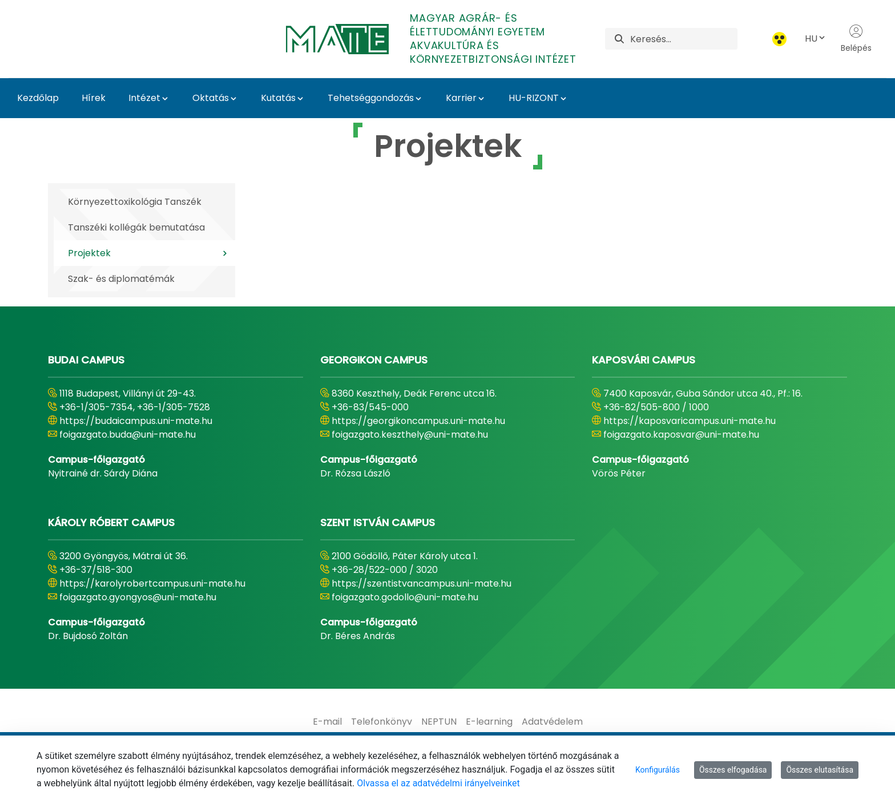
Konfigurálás (657, 769)
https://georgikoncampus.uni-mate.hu (418, 420)
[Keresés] (683, 39)
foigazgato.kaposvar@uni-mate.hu (681, 434)
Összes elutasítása (819, 769)
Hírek (94, 97)
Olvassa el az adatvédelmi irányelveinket (438, 783)
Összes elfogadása (733, 769)
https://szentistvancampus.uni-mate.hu (421, 583)
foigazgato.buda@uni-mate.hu (127, 434)
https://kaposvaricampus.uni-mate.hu (689, 420)
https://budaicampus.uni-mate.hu (135, 420)
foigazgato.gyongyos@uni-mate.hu (137, 597)
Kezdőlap (38, 97)
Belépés (856, 39)
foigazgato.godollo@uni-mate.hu (405, 597)
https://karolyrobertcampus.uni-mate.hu (152, 583)
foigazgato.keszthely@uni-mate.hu (410, 434)
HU (816, 38)
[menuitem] (327, 721)
